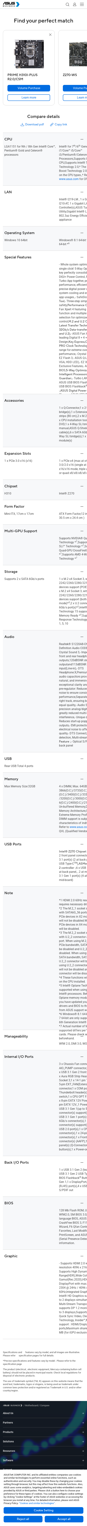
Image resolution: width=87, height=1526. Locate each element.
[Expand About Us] (83, 1413)
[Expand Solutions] (83, 1441)
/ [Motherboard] (31, 1405)
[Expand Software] (83, 1460)
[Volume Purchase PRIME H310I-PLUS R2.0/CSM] (28, 88)
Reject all (23, 1519)
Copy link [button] (58, 124)
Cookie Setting (43, 1510)
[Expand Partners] (83, 1422)
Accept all (63, 1519)
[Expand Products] (83, 1432)
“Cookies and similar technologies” (37, 1503)
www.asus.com (69, 179)
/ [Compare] (43, 1405)
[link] (28, 97)
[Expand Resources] (83, 1451)
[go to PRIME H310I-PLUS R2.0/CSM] (29, 54)
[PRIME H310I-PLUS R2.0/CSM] (28, 76)
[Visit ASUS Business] (13, 1405)
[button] (67, 4)
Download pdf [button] (32, 124)
